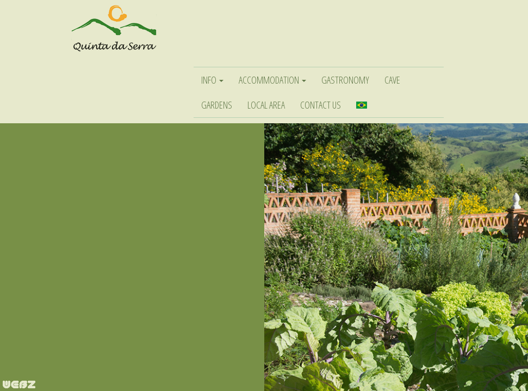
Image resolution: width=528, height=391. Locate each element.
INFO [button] (212, 79)
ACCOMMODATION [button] (272, 79)
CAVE (392, 79)
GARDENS (216, 104)
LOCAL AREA (266, 104)
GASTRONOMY (345, 79)
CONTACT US (320, 104)
